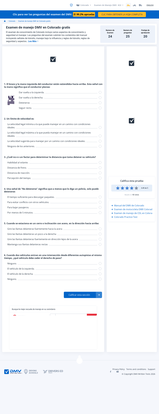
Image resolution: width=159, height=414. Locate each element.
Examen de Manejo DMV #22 (107, 5)
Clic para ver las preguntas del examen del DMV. (54, 14)
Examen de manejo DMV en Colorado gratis (34, 21)
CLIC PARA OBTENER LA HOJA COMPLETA (121, 14)
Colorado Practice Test (124, 217)
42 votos (135, 194)
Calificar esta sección (79, 294)
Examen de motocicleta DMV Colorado (132, 209)
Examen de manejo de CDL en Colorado (133, 213)
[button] (83, 294)
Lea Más (32, 41)
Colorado (84, 5)
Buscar (92, 316)
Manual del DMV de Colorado (127, 205)
